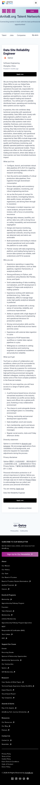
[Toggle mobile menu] (36, 3)
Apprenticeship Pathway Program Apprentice (17, 623)
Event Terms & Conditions (10, 761)
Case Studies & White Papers (13, 682)
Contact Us (7, 740)
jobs (12, 35)
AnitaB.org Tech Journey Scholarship (15, 712)
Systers (5, 668)
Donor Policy (6, 767)
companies (21, 35)
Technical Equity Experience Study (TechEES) (18, 686)
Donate (4, 648)
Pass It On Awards (9, 708)
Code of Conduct (7, 764)
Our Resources (8, 722)
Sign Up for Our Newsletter (20, 554)
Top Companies (8, 698)
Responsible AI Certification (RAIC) (13, 630)
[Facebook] (8, 11)
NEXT (4, 627)
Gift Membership (8, 672)
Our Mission (6, 566)
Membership (7, 615)
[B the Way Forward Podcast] (27, 778)
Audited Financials (9, 585)
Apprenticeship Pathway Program (13, 603)
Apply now (20, 489)
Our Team (5, 573)
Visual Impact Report (9, 694)
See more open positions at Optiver (20, 508)
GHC (4, 638)
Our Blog (6, 726)
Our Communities (7, 664)
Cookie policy (24, 531)
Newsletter (7, 744)
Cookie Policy (6, 759)
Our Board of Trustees (9, 577)
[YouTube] (20, 778)
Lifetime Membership (9, 619)
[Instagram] (4, 11)
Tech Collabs (7, 634)
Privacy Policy (6, 754)
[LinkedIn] (13, 11)
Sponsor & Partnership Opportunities (14, 656)
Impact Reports (8, 690)
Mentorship (7, 599)
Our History (6, 570)
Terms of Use (6, 756)
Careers (6, 589)
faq (32, 11)
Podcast (6, 730)
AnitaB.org (29, 772)
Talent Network (8, 611)
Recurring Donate (8, 652)
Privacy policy (14, 531)
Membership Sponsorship (12, 660)
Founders (5, 607)
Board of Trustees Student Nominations (16, 581)
